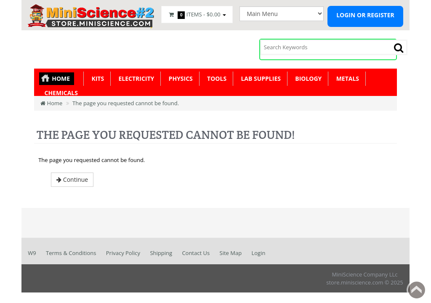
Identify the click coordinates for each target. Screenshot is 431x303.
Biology (307, 78)
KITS (96, 78)
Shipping (161, 253)
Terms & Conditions (71, 253)
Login (259, 253)
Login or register (365, 15)
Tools (215, 78)
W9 (32, 253)
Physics (179, 78)
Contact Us (196, 253)
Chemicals (59, 93)
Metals (346, 78)
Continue (72, 179)
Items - (197, 15)
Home (61, 78)
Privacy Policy (123, 253)
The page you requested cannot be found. (125, 103)
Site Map (231, 253)
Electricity (134, 78)
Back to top (416, 290)
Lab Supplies (259, 78)
